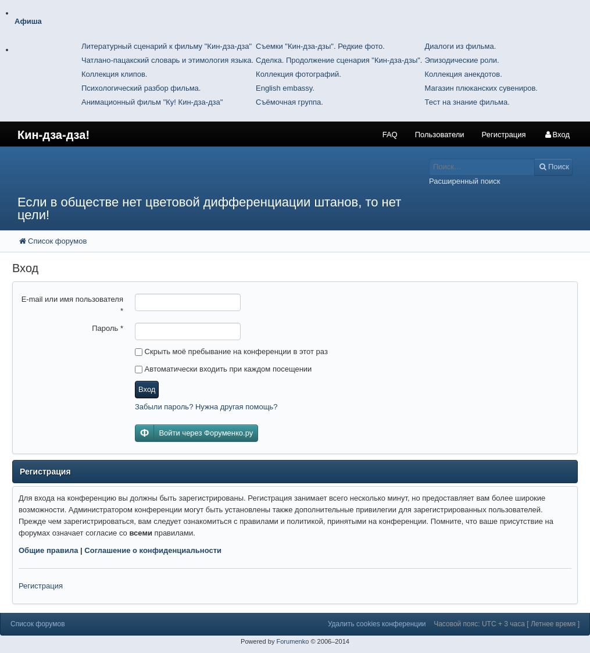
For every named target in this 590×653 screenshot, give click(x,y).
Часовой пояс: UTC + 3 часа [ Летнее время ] (507, 624)
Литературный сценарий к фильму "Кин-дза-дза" (166, 46)
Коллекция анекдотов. (463, 74)
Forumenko (292, 641)
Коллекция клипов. (114, 74)
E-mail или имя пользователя (72, 305)
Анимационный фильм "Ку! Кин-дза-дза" (152, 102)
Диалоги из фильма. (460, 46)
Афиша (28, 21)
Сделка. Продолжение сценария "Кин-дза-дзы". (339, 60)
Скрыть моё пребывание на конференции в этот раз (231, 351)
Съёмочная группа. (289, 102)
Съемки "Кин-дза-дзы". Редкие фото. (320, 46)
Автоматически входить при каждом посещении (223, 369)
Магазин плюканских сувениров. (481, 88)
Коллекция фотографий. (298, 74)
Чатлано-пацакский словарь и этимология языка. (167, 60)
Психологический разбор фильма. (141, 88)
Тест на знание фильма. (466, 102)
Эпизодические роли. (461, 60)
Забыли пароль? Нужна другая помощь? (206, 406)
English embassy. (285, 88)
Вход (146, 389)
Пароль (107, 328)
